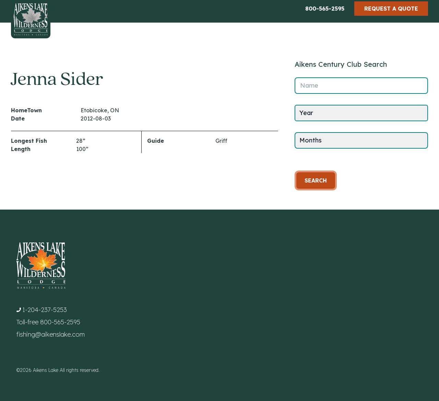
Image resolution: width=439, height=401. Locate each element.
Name (309, 85)
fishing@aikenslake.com (50, 334)
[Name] (361, 85)
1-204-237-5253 (44, 310)
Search (316, 180)
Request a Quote (391, 8)
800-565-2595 (324, 8)
